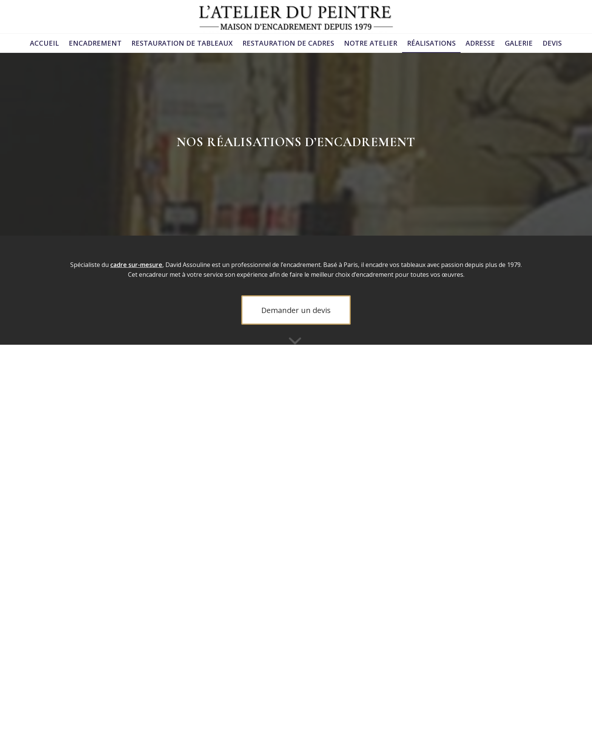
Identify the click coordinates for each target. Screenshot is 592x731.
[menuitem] (44, 43)
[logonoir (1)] (296, 16)
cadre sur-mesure (136, 265)
